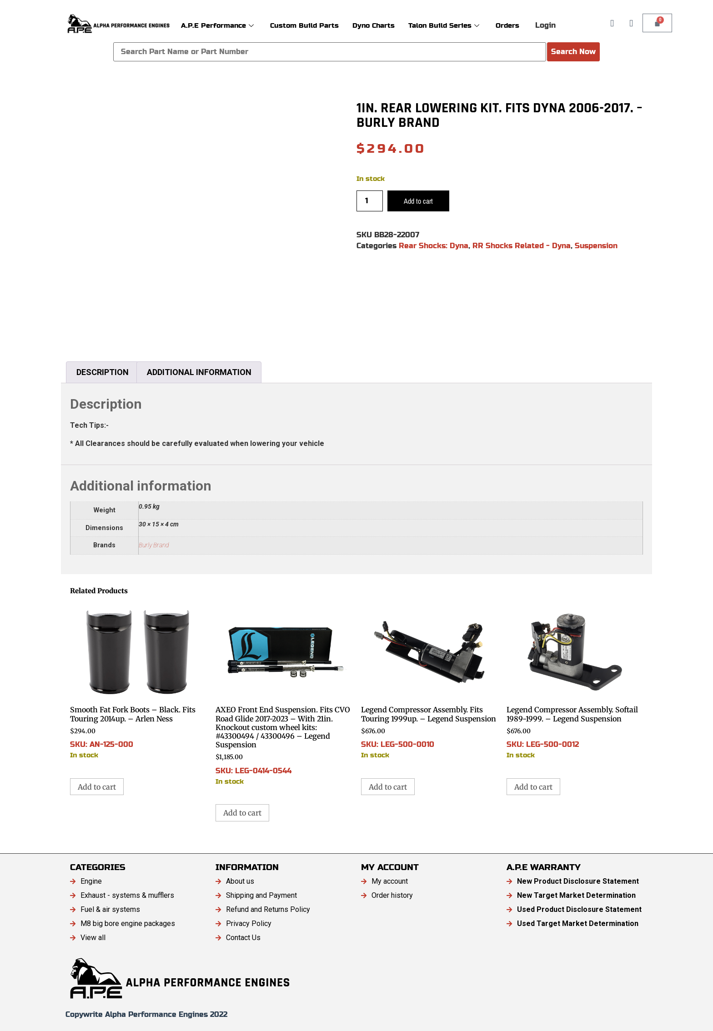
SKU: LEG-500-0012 (575, 681)
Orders (507, 25)
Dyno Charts (373, 25)
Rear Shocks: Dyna (433, 245)
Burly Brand (154, 545)
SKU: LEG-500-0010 (429, 681)
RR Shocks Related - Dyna (521, 245)
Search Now (573, 51)
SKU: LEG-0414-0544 (284, 694)
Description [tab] (102, 372)
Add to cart (418, 201)
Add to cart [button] (97, 786)
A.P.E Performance (217, 25)
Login (545, 25)
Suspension (596, 245)
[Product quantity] (369, 200)
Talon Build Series (443, 25)
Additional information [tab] (199, 372)
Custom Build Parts (304, 25)
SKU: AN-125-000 (138, 681)
